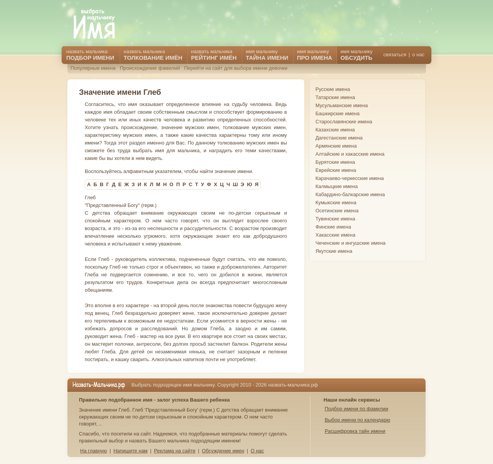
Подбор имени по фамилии (356, 409)
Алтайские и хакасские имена (349, 154)
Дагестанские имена (339, 138)
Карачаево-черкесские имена (349, 178)
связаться (394, 54)
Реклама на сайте (175, 451)
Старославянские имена (343, 121)
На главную (93, 451)
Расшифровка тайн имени (355, 431)
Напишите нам (130, 451)
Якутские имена (333, 251)
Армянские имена (336, 146)
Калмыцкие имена (336, 186)
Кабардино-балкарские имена (350, 194)
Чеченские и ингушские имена (350, 243)
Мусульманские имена (341, 105)
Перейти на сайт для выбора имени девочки (235, 68)
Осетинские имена (337, 211)
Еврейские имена (335, 170)
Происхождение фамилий (150, 68)
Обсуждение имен (223, 451)
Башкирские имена (337, 113)
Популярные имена (93, 68)
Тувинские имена (335, 219)
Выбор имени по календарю (357, 420)
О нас (257, 451)
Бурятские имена (335, 162)
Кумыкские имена (335, 202)
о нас (418, 54)
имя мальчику (356, 55)
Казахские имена (335, 130)
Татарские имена (335, 97)
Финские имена (333, 227)
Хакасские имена (335, 235)
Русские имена (332, 89)
